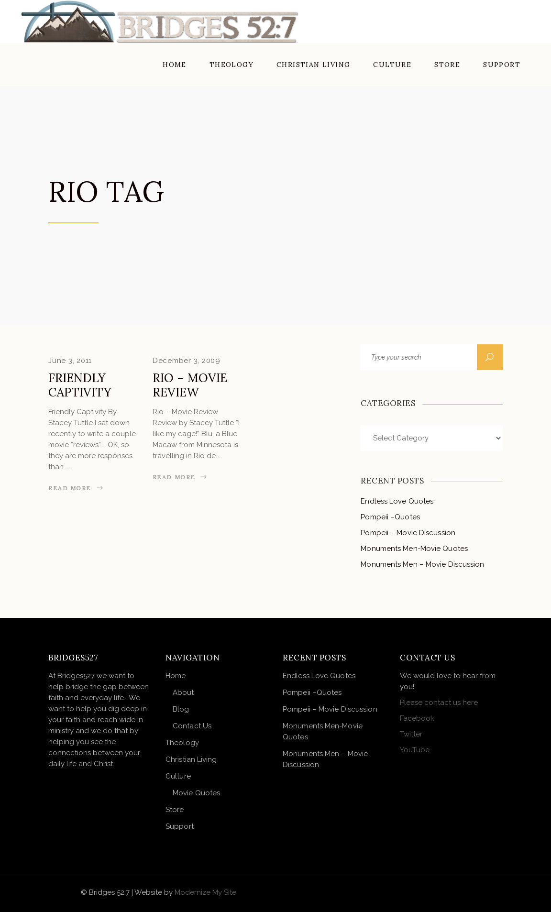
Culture (178, 776)
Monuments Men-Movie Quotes (414, 548)
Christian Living (191, 759)
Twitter (411, 734)
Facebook (417, 718)
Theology (182, 742)
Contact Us (192, 726)
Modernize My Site (205, 892)
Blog (181, 709)
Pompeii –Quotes (390, 517)
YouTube (415, 750)
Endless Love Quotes (397, 501)
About (183, 692)
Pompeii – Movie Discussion (408, 532)
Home (175, 675)
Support (179, 826)
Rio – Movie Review (190, 385)
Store (174, 809)
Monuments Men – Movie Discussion (422, 564)
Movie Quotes (196, 793)
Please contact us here (439, 702)
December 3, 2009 (186, 360)
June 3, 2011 (70, 360)
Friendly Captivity (79, 385)
